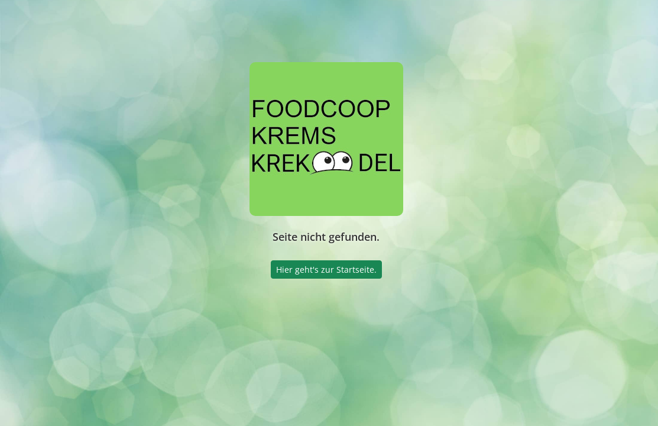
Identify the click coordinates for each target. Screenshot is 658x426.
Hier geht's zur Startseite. (326, 269)
